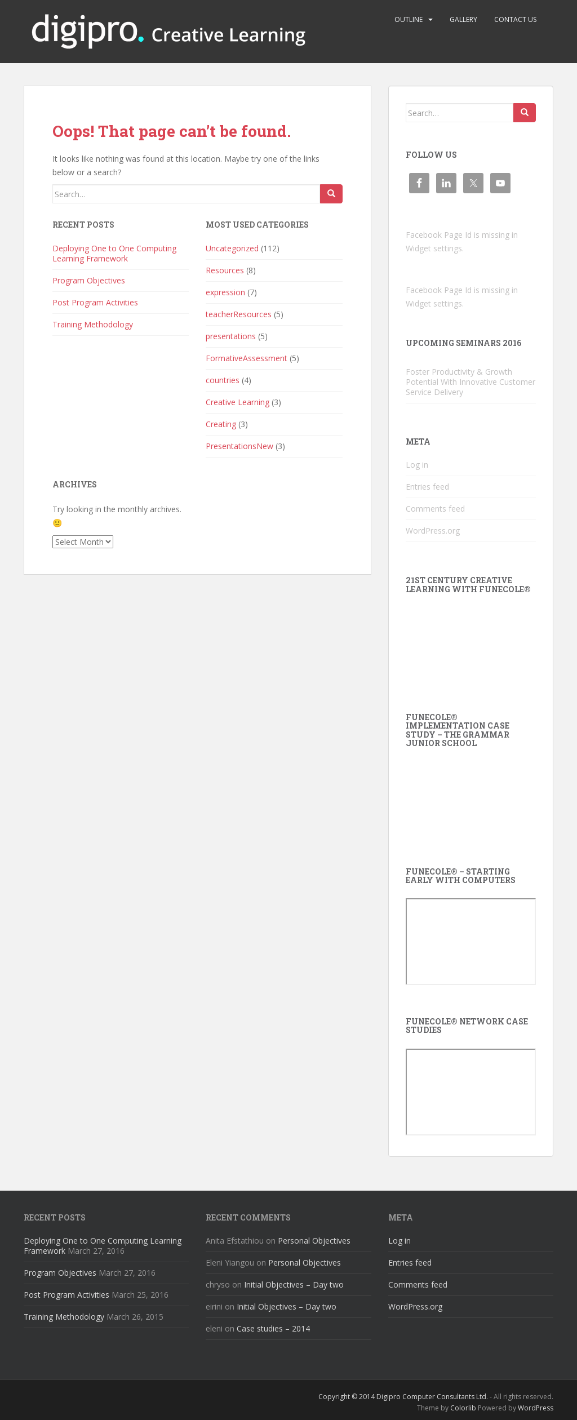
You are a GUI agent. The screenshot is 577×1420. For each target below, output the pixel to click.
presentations (231, 336)
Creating (221, 424)
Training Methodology (92, 324)
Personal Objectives (314, 1240)
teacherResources (239, 314)
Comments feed (435, 508)
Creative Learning (237, 402)
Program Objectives (88, 280)
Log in (417, 464)
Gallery (463, 19)
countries (222, 380)
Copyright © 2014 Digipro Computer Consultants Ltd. (403, 1396)
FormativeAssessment (246, 358)
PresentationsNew (239, 446)
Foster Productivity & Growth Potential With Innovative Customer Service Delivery (470, 381)
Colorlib (463, 1408)
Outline (408, 19)
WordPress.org (433, 530)
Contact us (515, 19)
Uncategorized (232, 248)
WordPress (535, 1408)
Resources (225, 270)
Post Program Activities (95, 302)
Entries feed (427, 486)
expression (225, 292)
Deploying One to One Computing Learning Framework (114, 253)
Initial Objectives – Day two (294, 1284)
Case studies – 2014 (273, 1328)
